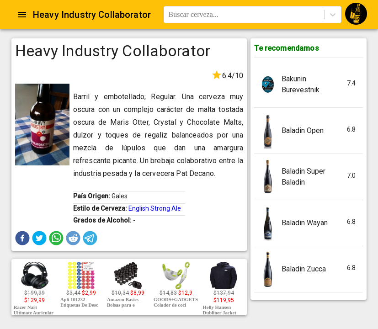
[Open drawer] (22, 15)
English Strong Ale (154, 208)
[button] (22, 238)
